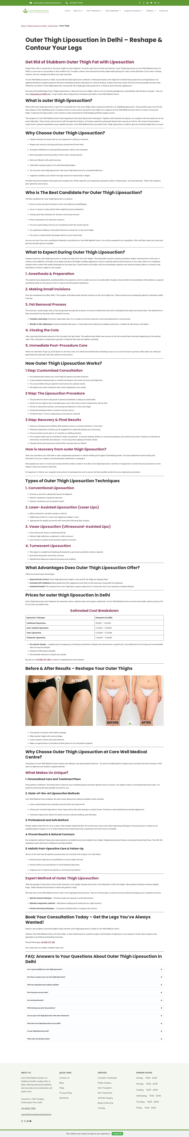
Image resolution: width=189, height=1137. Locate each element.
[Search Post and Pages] (158, 3)
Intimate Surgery (105, 1098)
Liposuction (53, 26)
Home (67, 11)
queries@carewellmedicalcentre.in (47, 3)
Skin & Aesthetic (113, 11)
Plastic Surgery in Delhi (37, 26)
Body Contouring (105, 1103)
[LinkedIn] (147, 3)
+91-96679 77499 (28, 1108)
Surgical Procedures (133, 11)
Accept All (117, 1134)
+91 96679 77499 (76, 3)
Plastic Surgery (104, 1083)
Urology (101, 1108)
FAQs (61, 1088)
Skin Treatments (105, 1093)
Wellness (151, 11)
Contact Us (163, 11)
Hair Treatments (94, 11)
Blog (61, 1083)
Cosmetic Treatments (107, 1078)
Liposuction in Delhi (38, 94)
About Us (78, 11)
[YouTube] (151, 3)
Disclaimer (64, 1098)
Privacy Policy (65, 1093)
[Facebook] (140, 3)
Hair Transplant (105, 1088)
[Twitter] (143, 3)
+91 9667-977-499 (43, 659)
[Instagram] (155, 3)
